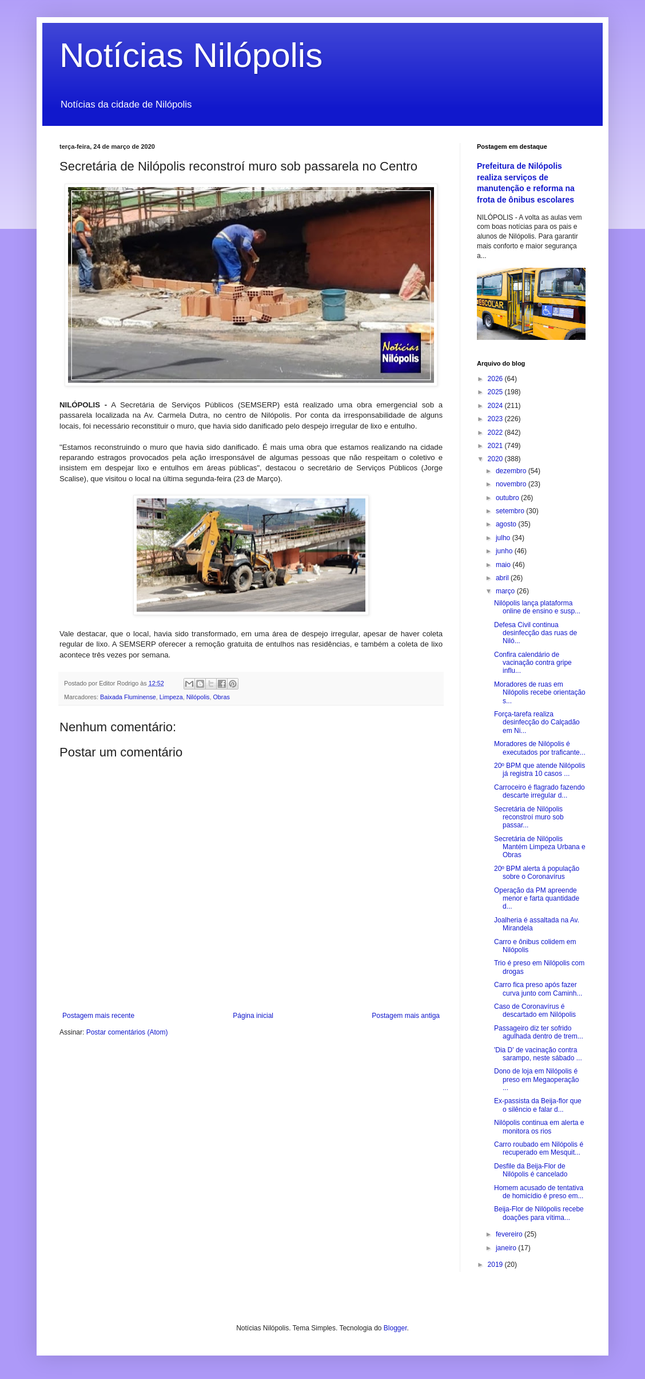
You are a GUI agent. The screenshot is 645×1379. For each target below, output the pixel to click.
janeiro (507, 1248)
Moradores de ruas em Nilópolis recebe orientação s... (540, 692)
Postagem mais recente (98, 1016)
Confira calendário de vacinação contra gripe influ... (533, 663)
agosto (507, 524)
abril (503, 578)
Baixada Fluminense (128, 697)
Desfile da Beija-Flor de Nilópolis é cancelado (530, 1170)
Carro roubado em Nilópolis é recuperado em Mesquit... (538, 1148)
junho (505, 551)
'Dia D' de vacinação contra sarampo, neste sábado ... (538, 1054)
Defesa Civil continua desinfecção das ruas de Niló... (535, 633)
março (506, 591)
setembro (511, 511)
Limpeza (171, 697)
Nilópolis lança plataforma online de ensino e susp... (537, 607)
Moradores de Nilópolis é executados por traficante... (540, 748)
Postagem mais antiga (406, 1016)
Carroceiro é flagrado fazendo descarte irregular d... (539, 791)
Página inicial (253, 1016)
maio (504, 565)
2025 (496, 392)
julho (504, 538)
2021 (496, 446)
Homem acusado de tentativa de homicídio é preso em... (538, 1192)
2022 (496, 433)
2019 (496, 1265)
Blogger (395, 1328)
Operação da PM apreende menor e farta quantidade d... (536, 898)
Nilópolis (198, 697)
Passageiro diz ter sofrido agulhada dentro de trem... (538, 1032)
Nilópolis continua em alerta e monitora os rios (539, 1127)
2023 (496, 419)
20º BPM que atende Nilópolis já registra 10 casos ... (539, 770)
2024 (496, 406)
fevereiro (510, 1234)
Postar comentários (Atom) (127, 1032)
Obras (221, 697)
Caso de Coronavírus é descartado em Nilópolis (535, 1010)
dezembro (512, 471)
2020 (496, 459)
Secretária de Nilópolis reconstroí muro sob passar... (529, 817)
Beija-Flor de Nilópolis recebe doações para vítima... (539, 1213)
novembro (512, 484)
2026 (496, 379)
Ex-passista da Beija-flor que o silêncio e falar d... (538, 1105)
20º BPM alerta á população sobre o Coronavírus (536, 873)
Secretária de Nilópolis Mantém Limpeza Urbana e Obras (540, 847)
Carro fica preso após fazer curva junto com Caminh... (538, 989)
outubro (508, 498)
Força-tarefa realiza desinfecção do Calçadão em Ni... (537, 722)
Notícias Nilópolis (190, 55)
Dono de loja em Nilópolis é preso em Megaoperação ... (536, 1079)
